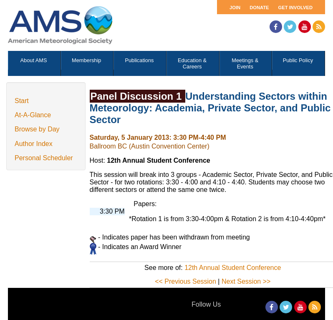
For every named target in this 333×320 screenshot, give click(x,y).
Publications (139, 60)
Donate (259, 7)
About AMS (33, 60)
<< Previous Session (185, 281)
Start (22, 100)
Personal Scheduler (44, 157)
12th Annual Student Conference (232, 267)
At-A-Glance (33, 114)
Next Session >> (246, 281)
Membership (86, 60)
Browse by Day (37, 129)
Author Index (34, 143)
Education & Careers (192, 63)
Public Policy (298, 60)
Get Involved (295, 7)
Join (235, 7)
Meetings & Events (245, 63)
